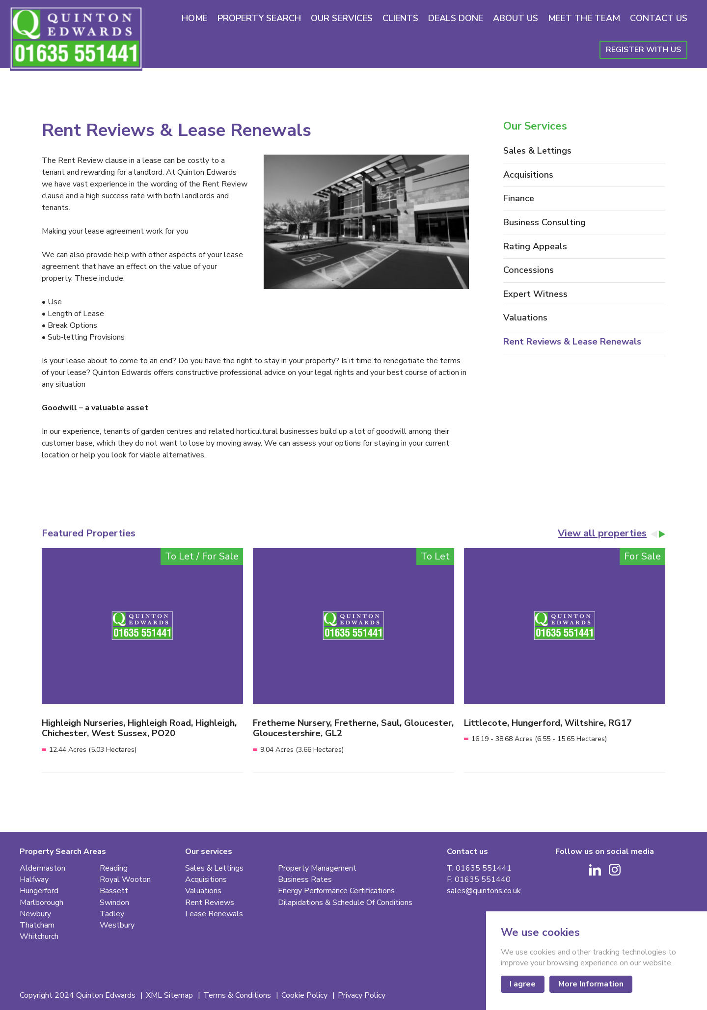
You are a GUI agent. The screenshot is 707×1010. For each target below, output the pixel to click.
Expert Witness (535, 294)
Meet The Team (584, 18)
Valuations (525, 318)
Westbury (117, 925)
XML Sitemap (170, 995)
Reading (114, 868)
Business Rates (305, 879)
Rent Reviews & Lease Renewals (572, 342)
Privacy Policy (361, 995)
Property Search (259, 18)
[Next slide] (661, 534)
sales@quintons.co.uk (484, 891)
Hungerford (39, 891)
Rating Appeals (535, 246)
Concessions (528, 270)
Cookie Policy (305, 995)
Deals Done (455, 18)
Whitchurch (39, 936)
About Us (515, 18)
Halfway (34, 879)
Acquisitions (528, 175)
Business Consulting (544, 222)
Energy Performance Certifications (336, 891)
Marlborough (41, 902)
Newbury (35, 914)
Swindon (114, 902)
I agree (523, 984)
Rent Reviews (209, 902)
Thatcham (37, 925)
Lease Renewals (214, 914)
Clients (400, 18)
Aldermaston (42, 868)
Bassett (114, 891)
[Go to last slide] (654, 534)
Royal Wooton (125, 879)
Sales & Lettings (537, 151)
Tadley (112, 914)
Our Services (342, 18)
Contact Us (658, 18)
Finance (518, 198)
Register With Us (643, 49)
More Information (591, 984)
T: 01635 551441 (479, 868)
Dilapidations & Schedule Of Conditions (345, 902)
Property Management (317, 868)
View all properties (602, 533)
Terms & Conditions (238, 995)
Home (195, 18)
